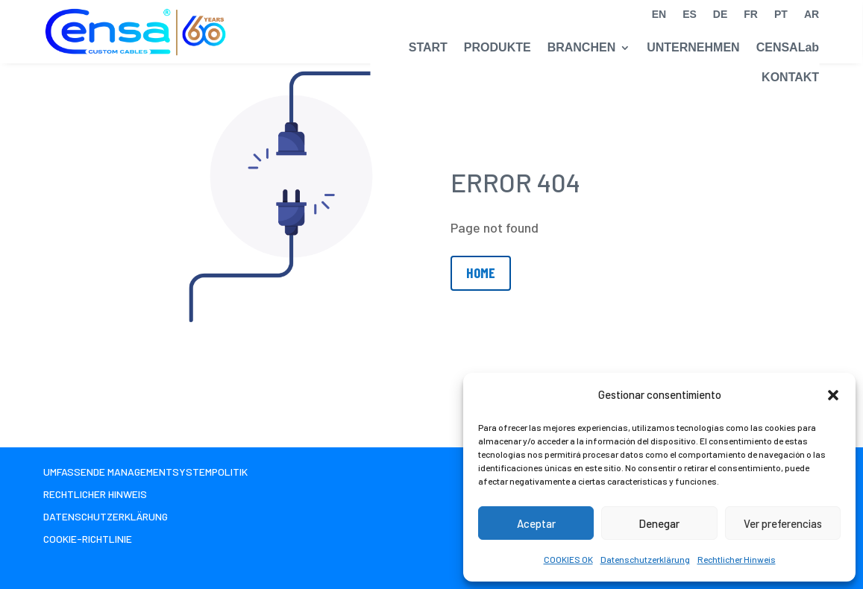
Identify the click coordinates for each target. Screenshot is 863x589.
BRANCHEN (581, 47)
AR (811, 14)
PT (781, 14)
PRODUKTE (497, 47)
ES (689, 14)
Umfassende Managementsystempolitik (145, 472)
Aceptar (536, 523)
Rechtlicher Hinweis (736, 559)
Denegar (659, 523)
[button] (833, 395)
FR (751, 14)
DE (720, 14)
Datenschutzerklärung (645, 559)
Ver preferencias (783, 523)
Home (480, 272)
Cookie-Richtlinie (87, 539)
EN (659, 14)
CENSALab (787, 47)
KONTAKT (790, 77)
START (428, 47)
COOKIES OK (568, 559)
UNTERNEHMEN (693, 47)
